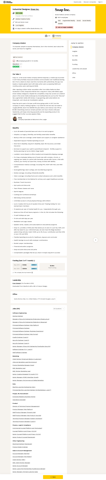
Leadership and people (79, 69)
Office (74, 73)
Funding (74, 64)
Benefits (74, 60)
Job (47, 35)
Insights (74, 51)
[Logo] (8, 2)
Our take (75, 55)
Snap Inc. (35, 9)
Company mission (77, 47)
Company (56, 35)
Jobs (73, 77)
